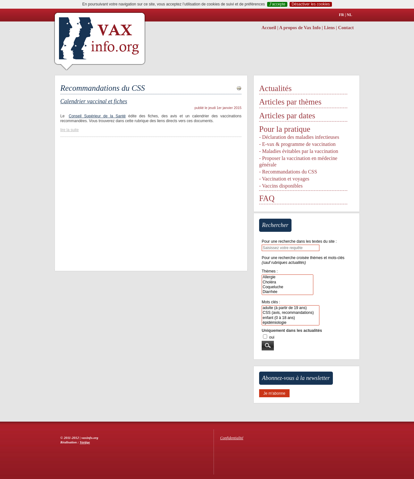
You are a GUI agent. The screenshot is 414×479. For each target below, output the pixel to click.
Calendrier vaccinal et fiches (93, 101)
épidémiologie (290, 322)
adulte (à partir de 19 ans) (290, 308)
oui (271, 337)
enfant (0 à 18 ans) (290, 317)
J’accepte (277, 4)
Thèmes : (270, 271)
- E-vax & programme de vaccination (297, 144)
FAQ (267, 198)
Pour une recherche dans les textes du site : (299, 241)
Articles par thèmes (290, 101)
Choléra (287, 282)
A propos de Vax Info (300, 27)
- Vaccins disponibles (281, 186)
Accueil (268, 27)
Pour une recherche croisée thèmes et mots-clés (303, 260)
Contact (346, 27)
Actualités (275, 88)
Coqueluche (287, 287)
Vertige (85, 442)
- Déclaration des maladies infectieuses (299, 137)
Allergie (287, 277)
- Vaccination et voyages (284, 178)
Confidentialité (231, 438)
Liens (329, 27)
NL (349, 15)
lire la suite (69, 130)
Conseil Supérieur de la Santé (97, 116)
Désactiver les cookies (310, 4)
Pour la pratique (284, 129)
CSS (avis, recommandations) (290, 312)
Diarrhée (287, 292)
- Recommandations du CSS (288, 171)
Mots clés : (271, 302)
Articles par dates (287, 115)
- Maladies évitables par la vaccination (298, 151)
